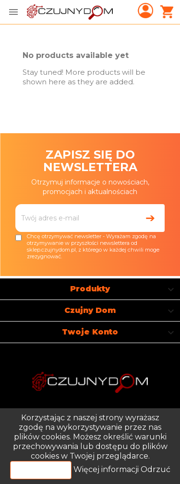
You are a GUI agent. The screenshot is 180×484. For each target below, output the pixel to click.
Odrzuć (155, 469)
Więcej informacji (107, 469)
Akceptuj (40, 469)
